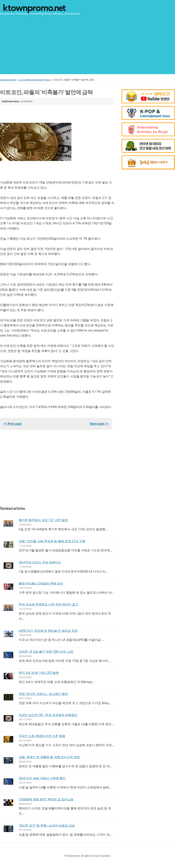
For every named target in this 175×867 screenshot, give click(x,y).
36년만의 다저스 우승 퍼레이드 (40, 562)
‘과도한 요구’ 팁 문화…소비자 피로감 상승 (47, 825)
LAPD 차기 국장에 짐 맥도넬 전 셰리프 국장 (48, 631)
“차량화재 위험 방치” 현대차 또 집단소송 (46, 799)
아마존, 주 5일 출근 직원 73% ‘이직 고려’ (46, 651)
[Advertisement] (87, 45)
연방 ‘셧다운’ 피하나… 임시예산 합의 (43, 694)
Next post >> (99, 424)
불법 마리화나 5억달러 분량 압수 (41, 583)
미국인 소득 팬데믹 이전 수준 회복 (42, 736)
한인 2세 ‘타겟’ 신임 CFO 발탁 (39, 673)
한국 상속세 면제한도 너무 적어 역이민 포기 (48, 604)
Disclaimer (105, 855)
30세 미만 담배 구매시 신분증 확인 (42, 778)
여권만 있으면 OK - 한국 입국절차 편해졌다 (48, 715)
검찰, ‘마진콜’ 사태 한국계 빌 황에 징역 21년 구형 (52, 541)
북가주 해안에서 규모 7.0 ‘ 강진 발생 (43, 520)
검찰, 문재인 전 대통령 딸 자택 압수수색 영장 (49, 757)
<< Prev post (12, 424)
